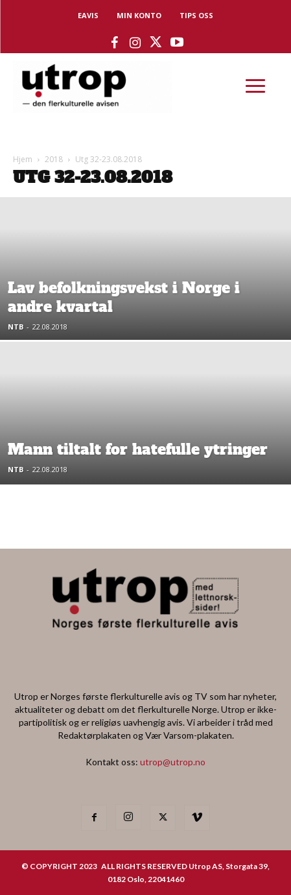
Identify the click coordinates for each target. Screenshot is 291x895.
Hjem (22, 159)
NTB (15, 326)
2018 (54, 159)
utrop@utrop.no (172, 761)
